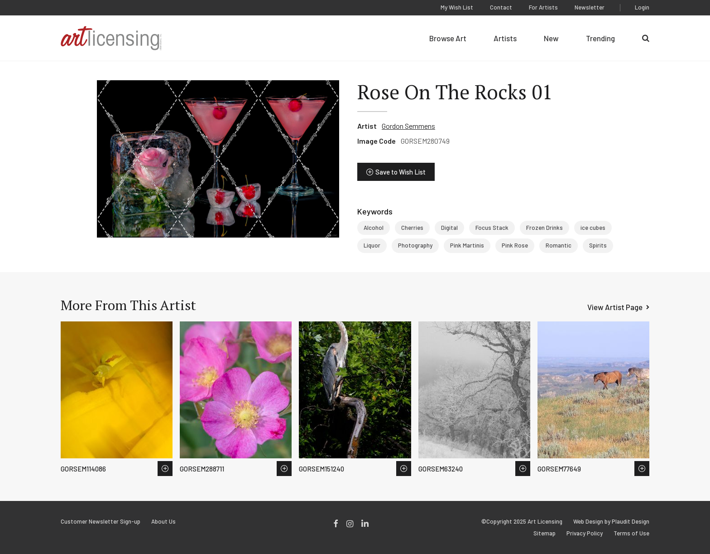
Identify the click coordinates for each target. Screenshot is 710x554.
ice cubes (592, 227)
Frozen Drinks (544, 227)
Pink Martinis (467, 245)
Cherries (412, 227)
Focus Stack (492, 227)
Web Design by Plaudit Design (611, 521)
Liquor (372, 245)
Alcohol (374, 227)
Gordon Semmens (408, 125)
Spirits (598, 245)
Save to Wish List (400, 172)
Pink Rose (515, 245)
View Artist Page (615, 306)
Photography (415, 245)
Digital (449, 227)
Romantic (558, 245)
